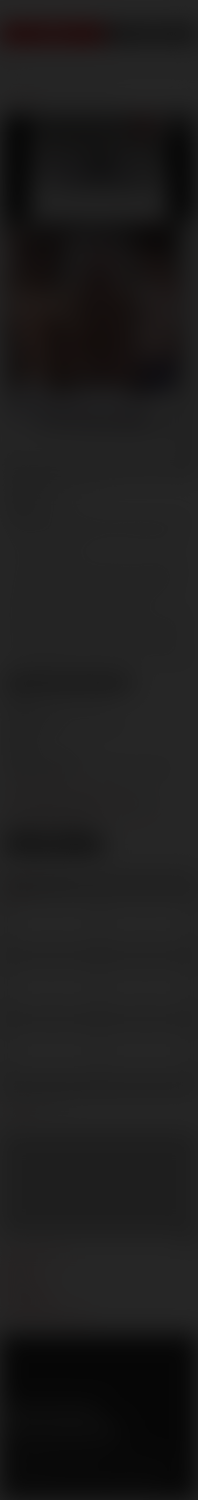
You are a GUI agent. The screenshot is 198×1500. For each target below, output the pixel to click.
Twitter (30, 1410)
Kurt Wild (136, 538)
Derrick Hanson (128, 528)
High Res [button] (79, 838)
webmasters (22, 1264)
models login (24, 1295)
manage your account (36, 1254)
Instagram (90, 1410)
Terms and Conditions (28, 1454)
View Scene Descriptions (68, 683)
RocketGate (144, 1465)
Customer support (31, 1306)
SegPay (88, 1465)
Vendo (108, 1465)
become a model (27, 1285)
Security (94, 1454)
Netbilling (66, 1465)
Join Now (52, 34)
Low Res (27, 838)
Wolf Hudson (61, 549)
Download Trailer (54, 851)
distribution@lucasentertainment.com (76, 813)
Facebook (10, 1410)
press (13, 1274)
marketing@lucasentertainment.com (74, 789)
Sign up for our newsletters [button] (62, 1429)
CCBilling (41, 1465)
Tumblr (70, 1410)
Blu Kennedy (132, 517)
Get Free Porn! (151, 34)
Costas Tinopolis (64, 528)
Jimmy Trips (92, 538)
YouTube (50, 1410)
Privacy (69, 1454)
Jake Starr (47, 538)
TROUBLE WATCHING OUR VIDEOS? (48, 1316)
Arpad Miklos (79, 517)
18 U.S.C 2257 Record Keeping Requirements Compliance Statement (81, 1489)
